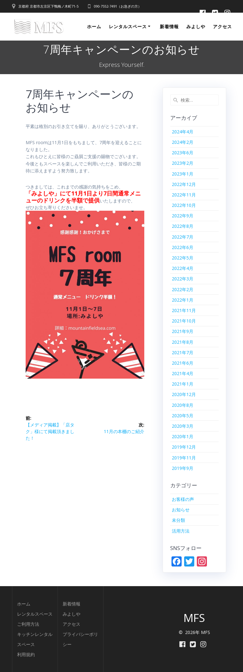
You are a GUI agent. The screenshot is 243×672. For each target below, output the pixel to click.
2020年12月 (184, 394)
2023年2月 (182, 163)
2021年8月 (182, 342)
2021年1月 (182, 384)
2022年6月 (182, 247)
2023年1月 (182, 174)
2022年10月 (184, 205)
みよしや (195, 26)
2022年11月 (184, 195)
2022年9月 (182, 216)
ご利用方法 (28, 624)
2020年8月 (182, 405)
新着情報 (169, 26)
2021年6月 (182, 363)
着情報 (73, 604)
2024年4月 (182, 132)
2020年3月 (182, 426)
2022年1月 (182, 300)
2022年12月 (184, 184)
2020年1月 (182, 436)
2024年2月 (182, 142)
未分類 (178, 520)
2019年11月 (184, 458)
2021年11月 (184, 310)
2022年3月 (182, 279)
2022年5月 (182, 258)
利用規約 (26, 654)
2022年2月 (182, 289)
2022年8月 (182, 226)
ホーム (94, 26)
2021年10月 (184, 321)
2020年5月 (182, 416)
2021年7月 (182, 352)
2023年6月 (182, 153)
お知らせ (181, 510)
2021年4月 (182, 373)
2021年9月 (182, 331)
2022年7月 (182, 237)
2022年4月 (182, 268)
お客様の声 (183, 499)
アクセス (222, 26)
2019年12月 (184, 447)
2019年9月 (182, 468)
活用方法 (181, 531)
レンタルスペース (128, 26)
